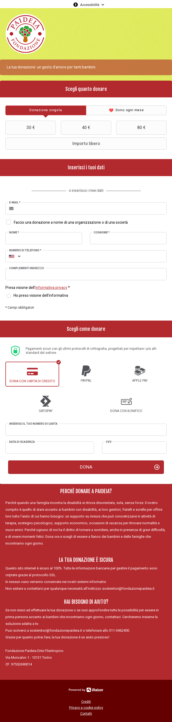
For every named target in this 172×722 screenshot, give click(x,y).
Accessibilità (89, 4)
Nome (14, 232)
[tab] (45, 110)
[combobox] (11, 256)
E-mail (15, 202)
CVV (109, 442)
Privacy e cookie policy (86, 707)
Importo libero (53, 144)
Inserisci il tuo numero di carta (33, 424)
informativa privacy (51, 288)
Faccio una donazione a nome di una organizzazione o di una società (71, 222)
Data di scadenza (22, 442)
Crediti (86, 701)
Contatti (86, 713)
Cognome (102, 232)
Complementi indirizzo (26, 268)
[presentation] (46, 110)
